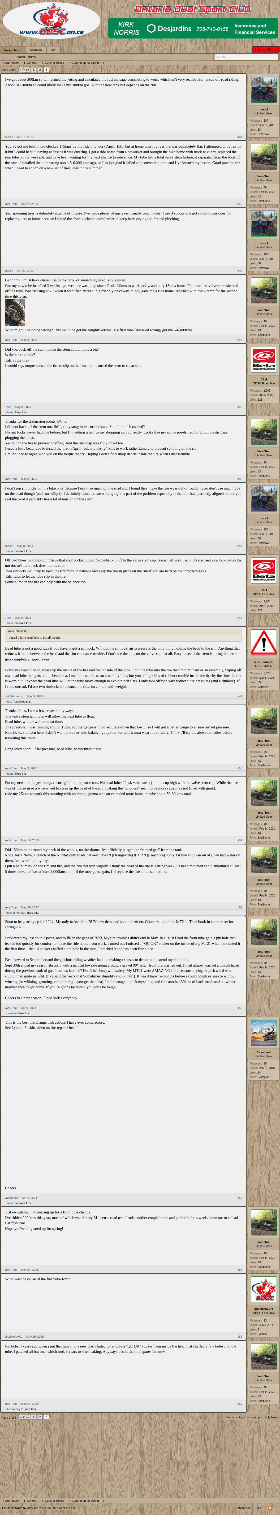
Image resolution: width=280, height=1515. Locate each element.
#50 (240, 768)
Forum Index (13, 50)
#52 (240, 907)
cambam (12, 1013)
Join (53, 49)
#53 (240, 1008)
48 (265, 187)
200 (266, 120)
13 (265, 1320)
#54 (240, 1197)
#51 (240, 840)
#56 (240, 1336)
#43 (240, 270)
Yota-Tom (263, 176)
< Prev (24, 69)
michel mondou (16, 912)
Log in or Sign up (266, 49)
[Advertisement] (140, 1458)
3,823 (267, 673)
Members (36, 49)
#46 (240, 478)
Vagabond (264, 1052)
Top (258, 1507)
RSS (270, 1508)
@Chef (61, 421)
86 (265, 1063)
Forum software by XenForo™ (39, 1507)
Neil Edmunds (263, 662)
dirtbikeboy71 (263, 1309)
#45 (240, 407)
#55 (240, 1269)
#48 (240, 617)
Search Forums (26, 56)
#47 (240, 545)
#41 (240, 137)
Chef (264, 379)
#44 (240, 339)
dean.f (264, 109)
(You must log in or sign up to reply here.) (252, 1417)
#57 (240, 1403)
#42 (240, 203)
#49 (240, 696)
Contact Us (242, 1507)
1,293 (267, 390)
